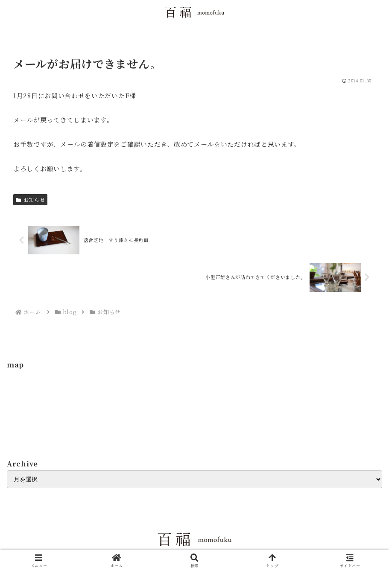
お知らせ (30, 199)
